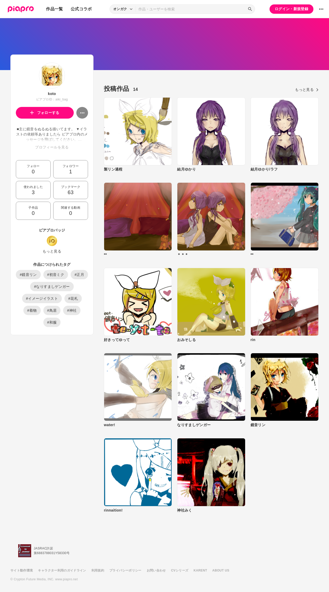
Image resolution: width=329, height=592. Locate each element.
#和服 (52, 322)
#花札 (73, 298)
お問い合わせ (156, 570)
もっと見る (52, 251)
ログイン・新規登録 (291, 9)
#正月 (79, 275)
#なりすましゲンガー (52, 286)
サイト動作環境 (21, 570)
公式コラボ (81, 9)
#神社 (72, 310)
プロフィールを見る (52, 147)
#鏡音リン (28, 275)
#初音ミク (55, 275)
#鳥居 (52, 310)
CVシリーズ (180, 570)
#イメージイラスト (42, 298)
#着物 (32, 310)
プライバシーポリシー (125, 570)
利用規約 (97, 570)
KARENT (200, 570)
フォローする (44, 113)
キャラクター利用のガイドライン (62, 570)
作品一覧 (54, 9)
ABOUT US (220, 570)
